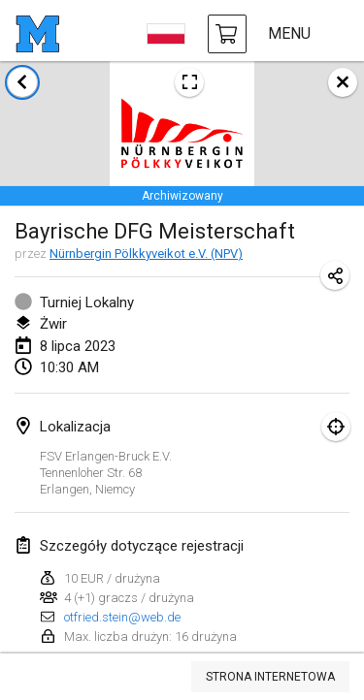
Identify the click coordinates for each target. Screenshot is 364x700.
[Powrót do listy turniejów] (22, 82)
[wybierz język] (166, 34)
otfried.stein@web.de (122, 617)
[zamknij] (342, 82)
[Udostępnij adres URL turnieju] (334, 275)
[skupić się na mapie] (335, 426)
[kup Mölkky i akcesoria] (227, 34)
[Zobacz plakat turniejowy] (189, 82)
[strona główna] (37, 34)
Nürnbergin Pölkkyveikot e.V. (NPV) (146, 253)
